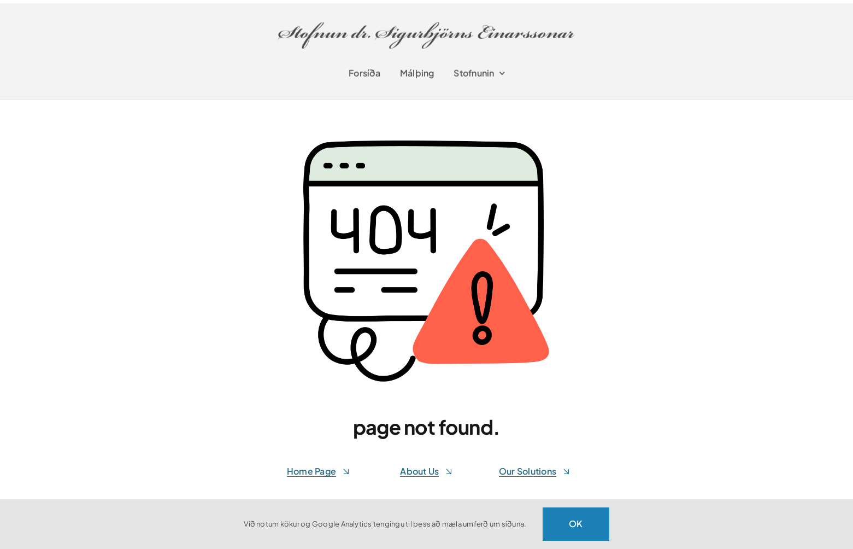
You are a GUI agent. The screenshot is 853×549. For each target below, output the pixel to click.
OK (576, 523)
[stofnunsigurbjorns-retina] (428, 17)
